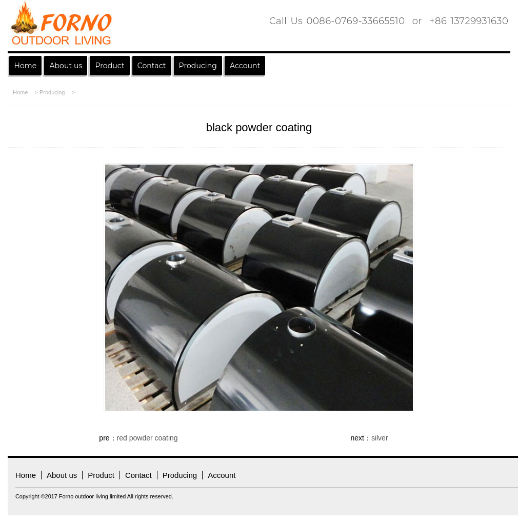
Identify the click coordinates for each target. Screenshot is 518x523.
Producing (52, 92)
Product (109, 65)
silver (379, 438)
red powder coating (147, 438)
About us (65, 65)
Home (25, 65)
